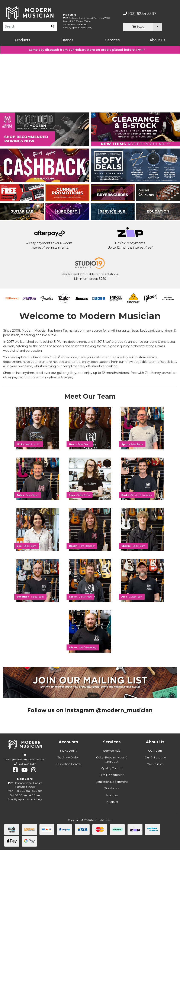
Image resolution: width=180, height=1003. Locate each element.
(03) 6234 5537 (139, 13)
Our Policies (155, 917)
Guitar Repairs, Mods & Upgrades (111, 913)
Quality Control (111, 921)
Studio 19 (112, 955)
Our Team (155, 903)
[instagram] (33, 923)
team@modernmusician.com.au (25, 912)
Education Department (112, 935)
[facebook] (15, 923)
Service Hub (111, 903)
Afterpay (112, 948)
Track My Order (68, 910)
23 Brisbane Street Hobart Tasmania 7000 (87, 18)
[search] (53, 26)
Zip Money (111, 941)
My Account (68, 903)
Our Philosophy (155, 910)
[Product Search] (26, 26)
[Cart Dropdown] (157, 27)
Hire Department (112, 928)
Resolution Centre (68, 917)
